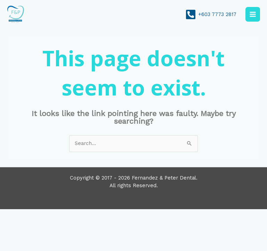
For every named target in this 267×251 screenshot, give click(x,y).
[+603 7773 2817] (210, 14)
